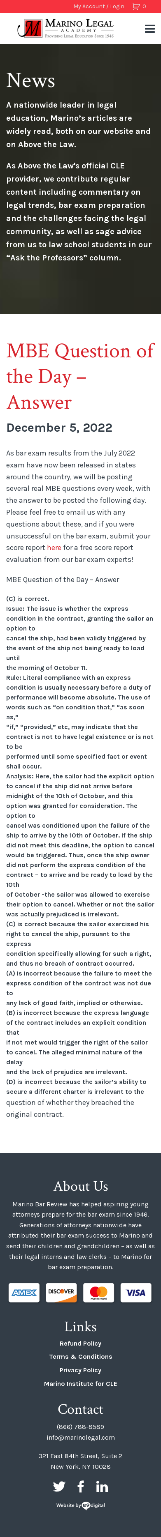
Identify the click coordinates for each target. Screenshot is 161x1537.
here (54, 547)
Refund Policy (80, 1343)
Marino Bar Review (65, 28)
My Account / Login (98, 6)
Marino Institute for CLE (80, 1383)
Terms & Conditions (80, 1356)
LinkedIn (102, 1486)
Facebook (80, 1486)
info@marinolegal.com (81, 1437)
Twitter (59, 1486)
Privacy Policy (80, 1370)
